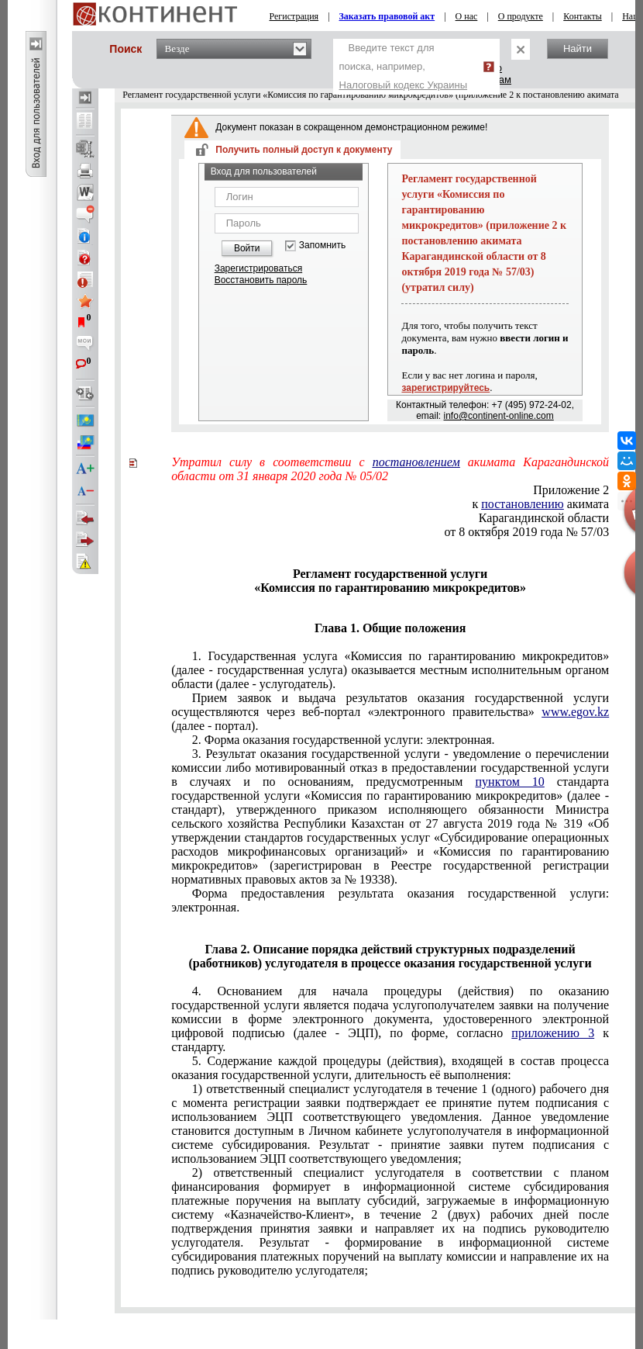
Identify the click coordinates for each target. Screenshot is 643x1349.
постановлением (416, 462)
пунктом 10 (510, 781)
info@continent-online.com (499, 415)
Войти (247, 248)
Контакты (582, 16)
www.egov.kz (575, 711)
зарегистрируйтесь (445, 387)
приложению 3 (552, 1032)
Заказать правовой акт (387, 16)
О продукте (520, 16)
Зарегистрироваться (258, 268)
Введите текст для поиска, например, (403, 66)
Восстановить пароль (261, 280)
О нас (467, 16)
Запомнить (322, 245)
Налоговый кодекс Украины (403, 85)
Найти (577, 48)
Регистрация (294, 16)
